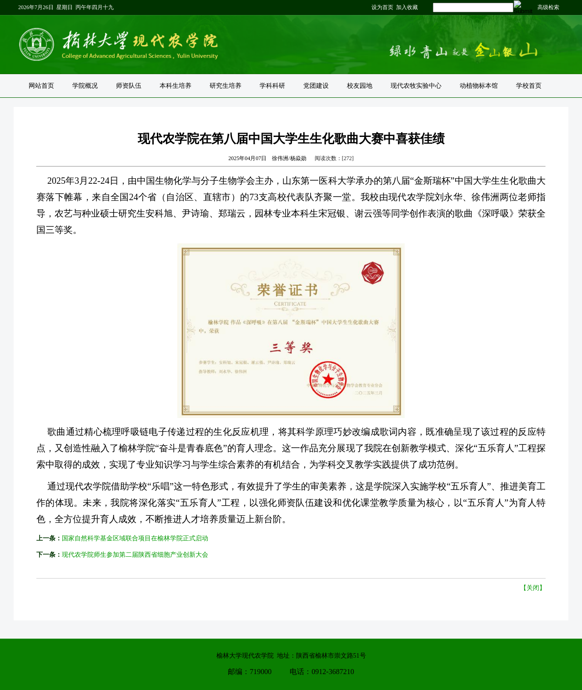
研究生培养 (225, 85)
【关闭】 (533, 587)
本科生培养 (175, 85)
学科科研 (272, 85)
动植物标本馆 (479, 85)
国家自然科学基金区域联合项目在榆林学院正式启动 (135, 538)
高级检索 (548, 7)
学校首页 (529, 85)
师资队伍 (128, 85)
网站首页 (41, 85)
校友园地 (359, 85)
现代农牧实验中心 (416, 85)
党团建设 (316, 85)
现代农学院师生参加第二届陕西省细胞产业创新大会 (135, 554)
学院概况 (85, 85)
